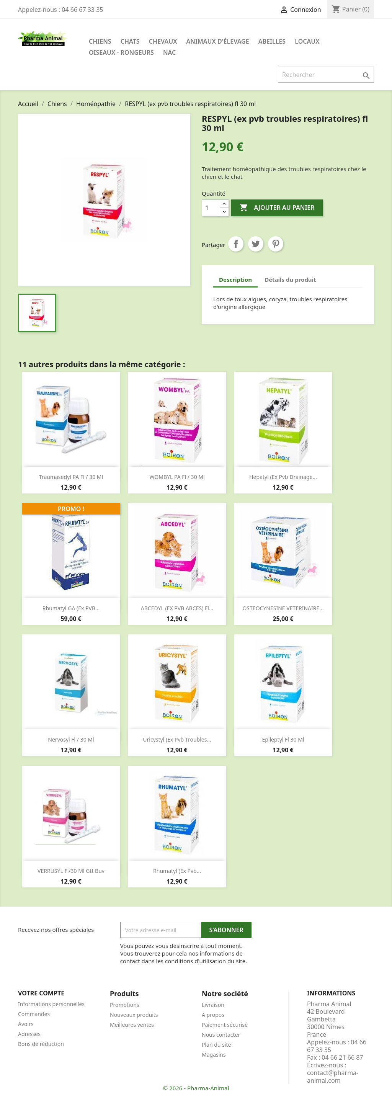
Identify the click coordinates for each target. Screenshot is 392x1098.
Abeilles (272, 41)
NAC (169, 52)
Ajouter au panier (276, 208)
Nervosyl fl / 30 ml (71, 739)
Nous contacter (221, 1034)
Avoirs (26, 1024)
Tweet (255, 244)
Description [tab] (235, 279)
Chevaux (163, 41)
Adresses (29, 1034)
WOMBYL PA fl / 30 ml (176, 476)
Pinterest (275, 244)
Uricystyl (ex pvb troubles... (177, 739)
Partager (235, 244)
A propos (213, 1014)
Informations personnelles (51, 1004)
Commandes (34, 1014)
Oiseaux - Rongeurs (121, 52)
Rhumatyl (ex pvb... (177, 870)
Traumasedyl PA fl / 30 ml (71, 476)
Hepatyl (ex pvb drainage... (283, 476)
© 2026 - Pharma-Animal (196, 1088)
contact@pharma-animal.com (332, 1077)
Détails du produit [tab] (290, 279)
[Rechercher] (326, 75)
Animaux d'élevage (217, 41)
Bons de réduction (41, 1043)
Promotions (124, 1004)
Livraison (213, 1004)
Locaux (307, 41)
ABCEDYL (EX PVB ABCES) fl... (177, 608)
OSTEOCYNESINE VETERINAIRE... (282, 608)
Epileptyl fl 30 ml (283, 739)
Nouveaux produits (134, 1014)
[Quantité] (211, 207)
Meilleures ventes (132, 1024)
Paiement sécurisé (225, 1024)
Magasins (214, 1054)
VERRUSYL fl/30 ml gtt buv (71, 870)
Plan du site (216, 1044)
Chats (130, 41)
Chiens (100, 41)
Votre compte (41, 993)
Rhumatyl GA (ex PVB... (71, 608)
